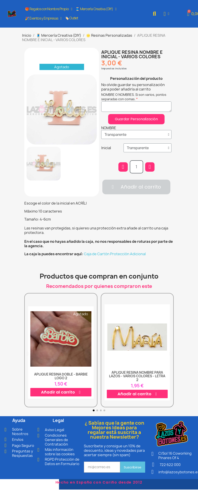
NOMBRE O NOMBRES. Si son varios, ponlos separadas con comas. (133, 96)
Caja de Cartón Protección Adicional (115, 253)
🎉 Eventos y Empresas (43, 18)
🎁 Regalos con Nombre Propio (48, 9)
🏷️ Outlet (71, 18)
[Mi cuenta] (166, 14)
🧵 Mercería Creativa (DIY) (95, 9)
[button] (154, 14)
